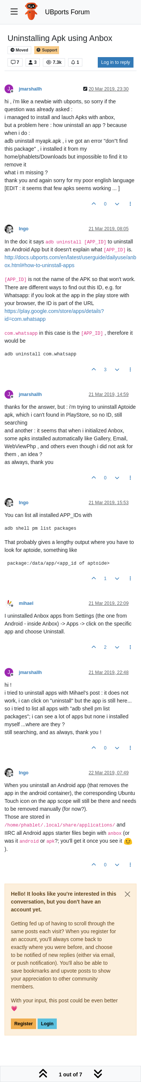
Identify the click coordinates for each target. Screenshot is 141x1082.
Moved (19, 50)
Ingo (24, 228)
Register (23, 1023)
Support (46, 50)
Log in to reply (115, 62)
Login (47, 1023)
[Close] (127, 894)
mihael (26, 603)
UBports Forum (67, 12)
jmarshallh (30, 89)
